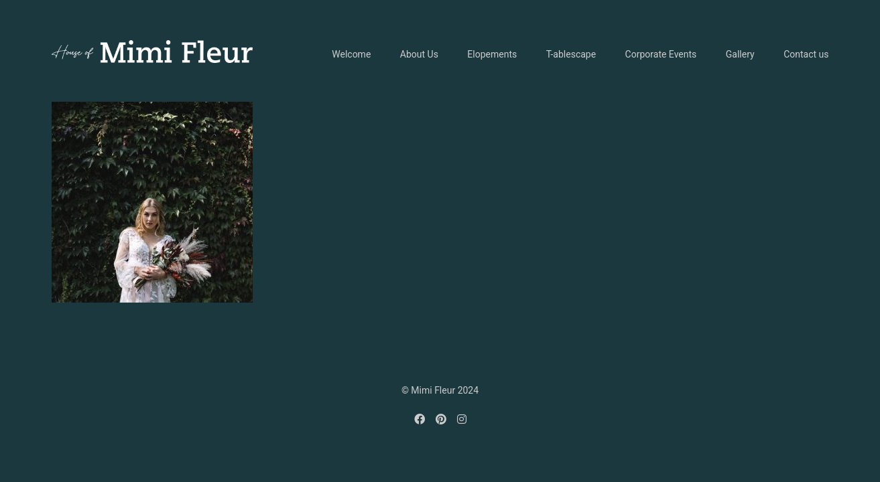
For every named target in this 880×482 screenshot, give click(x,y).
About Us (419, 54)
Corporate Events (661, 54)
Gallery (740, 54)
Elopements (492, 54)
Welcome (351, 54)
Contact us (805, 54)
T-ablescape (571, 54)
